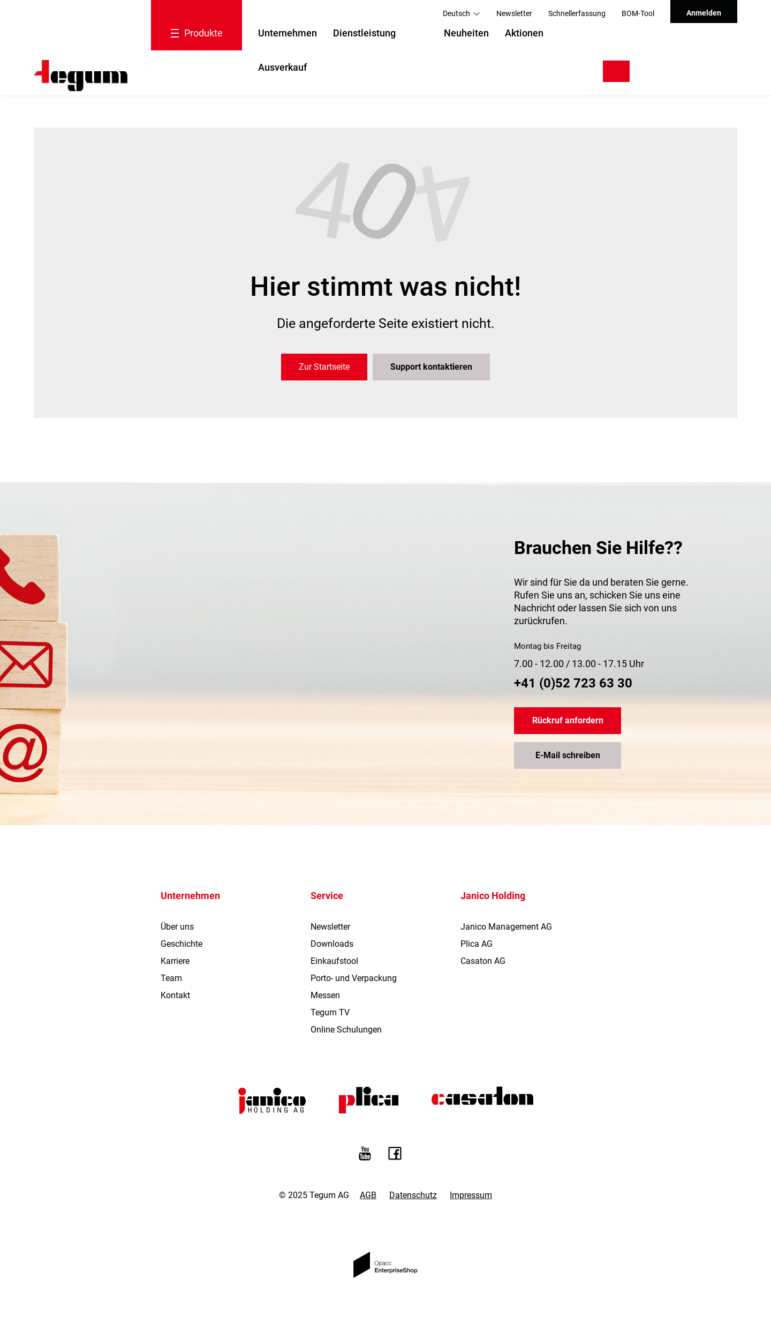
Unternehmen (287, 33)
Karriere (175, 961)
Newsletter (514, 13)
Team (171, 978)
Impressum (471, 1195)
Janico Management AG (506, 927)
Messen (325, 995)
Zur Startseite (324, 367)
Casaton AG (482, 961)
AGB (368, 1195)
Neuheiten (466, 33)
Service (327, 895)
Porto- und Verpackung (354, 978)
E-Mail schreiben (567, 755)
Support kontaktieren (431, 367)
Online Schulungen (346, 1029)
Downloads (332, 944)
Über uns (177, 927)
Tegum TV (330, 1012)
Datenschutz (413, 1195)
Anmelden (703, 13)
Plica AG (476, 944)
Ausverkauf (282, 67)
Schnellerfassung (577, 13)
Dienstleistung (364, 33)
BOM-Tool (638, 13)
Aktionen (524, 33)
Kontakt (175, 995)
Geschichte (181, 944)
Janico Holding (492, 895)
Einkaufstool (334, 961)
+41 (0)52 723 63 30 (573, 683)
